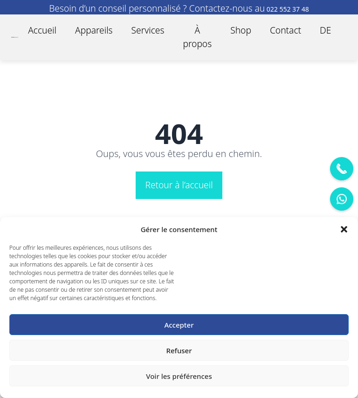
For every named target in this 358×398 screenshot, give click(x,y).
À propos (197, 37)
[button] (344, 229)
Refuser (179, 350)
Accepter (178, 324)
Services (148, 30)
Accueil (42, 30)
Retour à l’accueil (179, 184)
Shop (240, 30)
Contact (285, 30)
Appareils (94, 30)
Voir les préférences (179, 376)
